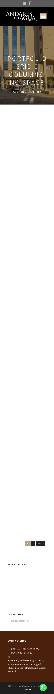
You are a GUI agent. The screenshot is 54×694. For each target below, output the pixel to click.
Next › (41, 543)
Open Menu (43, 16)
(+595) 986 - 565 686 (20, 653)
